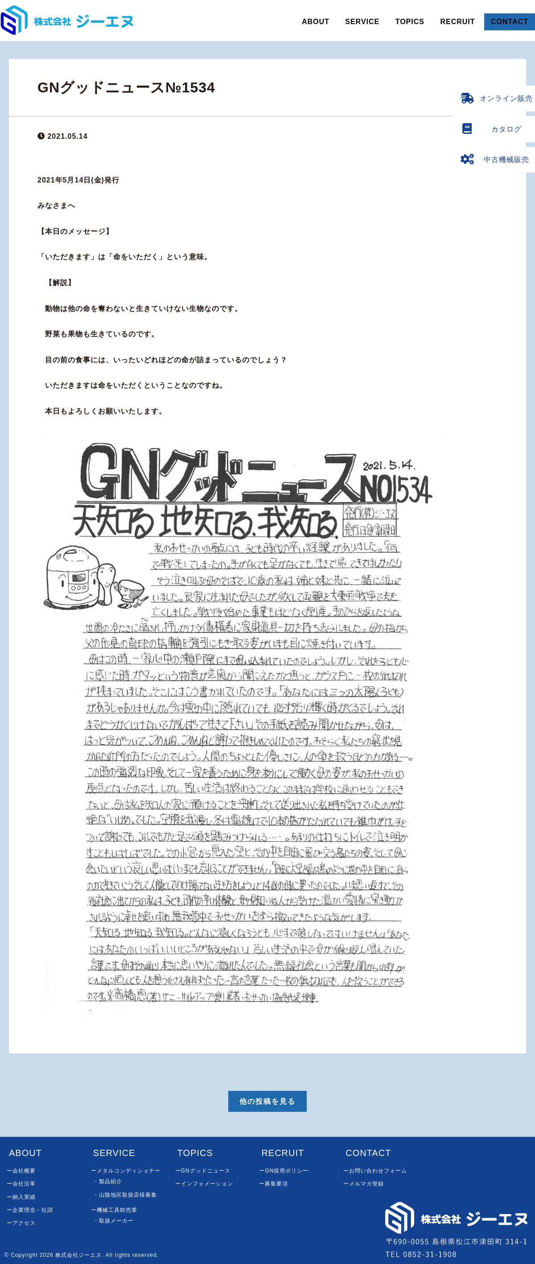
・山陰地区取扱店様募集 (125, 1195)
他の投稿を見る (267, 1101)
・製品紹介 (107, 1181)
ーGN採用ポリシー (284, 1171)
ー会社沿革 (21, 1184)
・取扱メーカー (113, 1221)
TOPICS (409, 21)
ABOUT (315, 21)
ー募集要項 (273, 1184)
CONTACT (509, 21)
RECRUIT (457, 21)
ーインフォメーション (204, 1184)
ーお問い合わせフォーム (375, 1171)
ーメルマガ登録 (363, 1184)
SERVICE (362, 21)
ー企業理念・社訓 (30, 1210)
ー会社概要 (21, 1171)
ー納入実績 (21, 1197)
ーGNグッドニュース (202, 1171)
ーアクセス (21, 1223)
